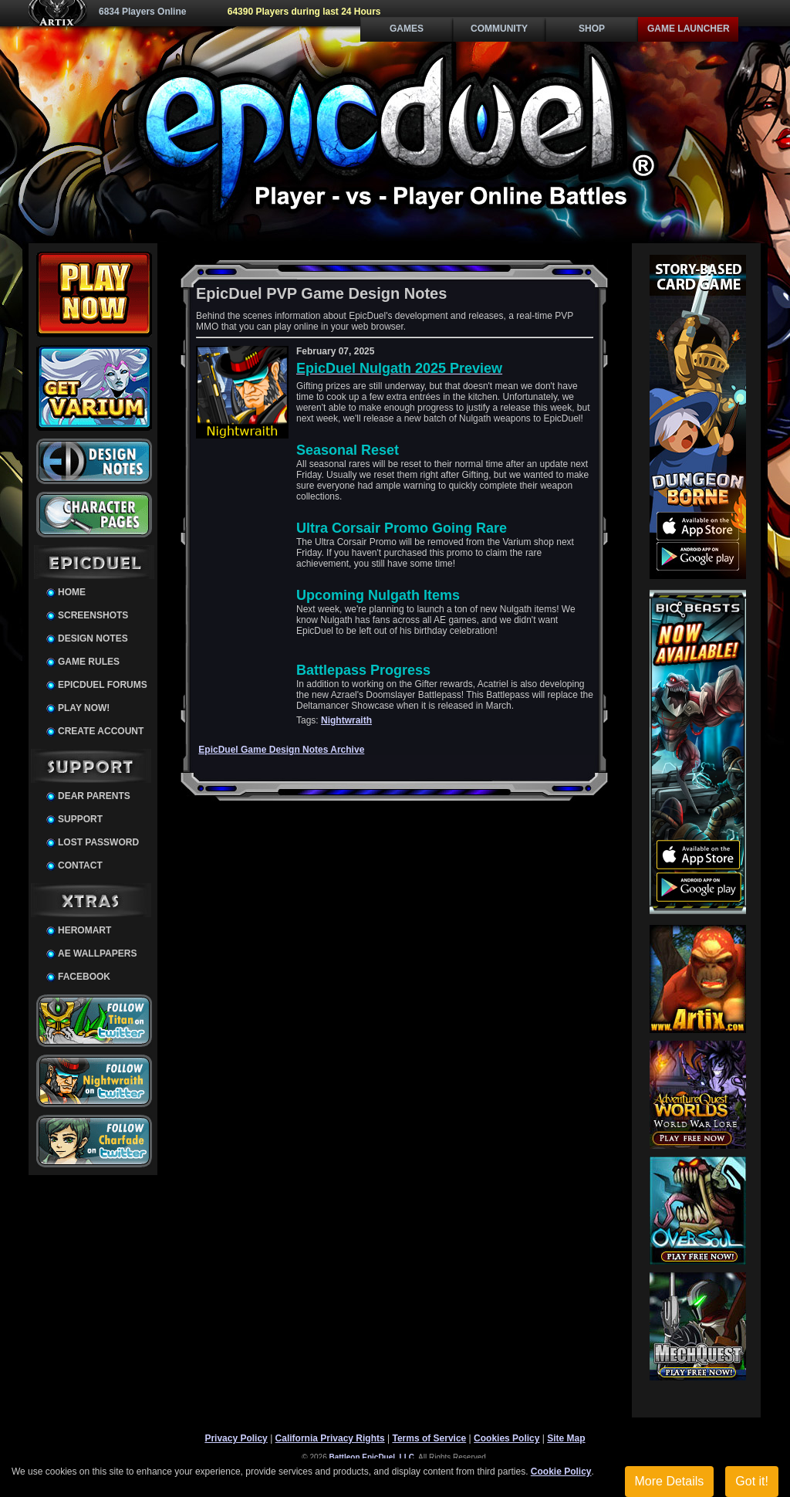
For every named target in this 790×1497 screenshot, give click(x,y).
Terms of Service (429, 1438)
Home (72, 592)
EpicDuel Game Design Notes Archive (281, 749)
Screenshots (93, 615)
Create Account (100, 731)
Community (499, 28)
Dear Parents (94, 796)
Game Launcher (688, 28)
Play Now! (84, 708)
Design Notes (93, 638)
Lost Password (98, 842)
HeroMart (84, 930)
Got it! (751, 1481)
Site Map (566, 1438)
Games (407, 28)
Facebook (84, 976)
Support (80, 819)
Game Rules (89, 661)
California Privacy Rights (330, 1438)
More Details (669, 1481)
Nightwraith (346, 720)
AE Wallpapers (97, 953)
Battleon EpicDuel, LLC (372, 1457)
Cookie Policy (561, 1471)
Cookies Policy (506, 1438)
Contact (80, 865)
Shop (592, 28)
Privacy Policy (235, 1438)
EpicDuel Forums (102, 684)
